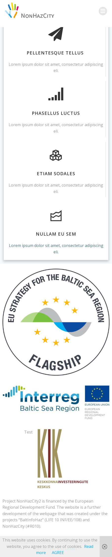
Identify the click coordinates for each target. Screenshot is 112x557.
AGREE (58, 552)
